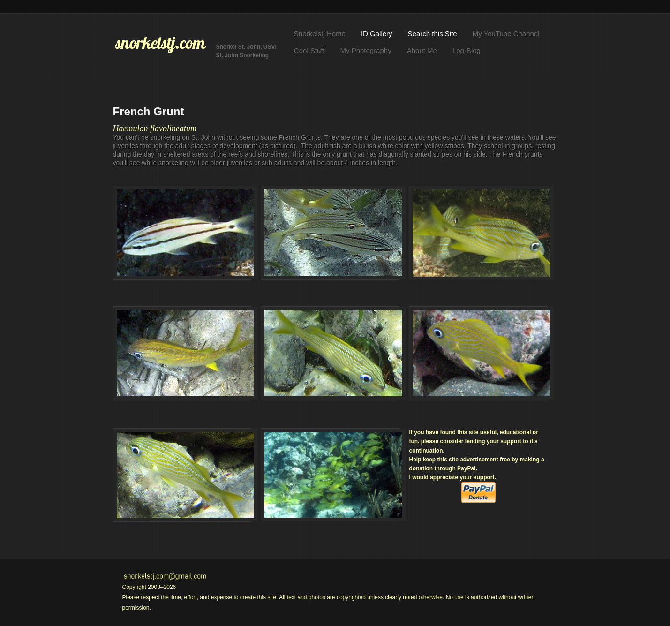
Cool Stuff (309, 50)
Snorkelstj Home (320, 34)
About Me (422, 50)
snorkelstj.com (160, 42)
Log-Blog (466, 50)
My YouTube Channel (506, 34)
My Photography (365, 50)
